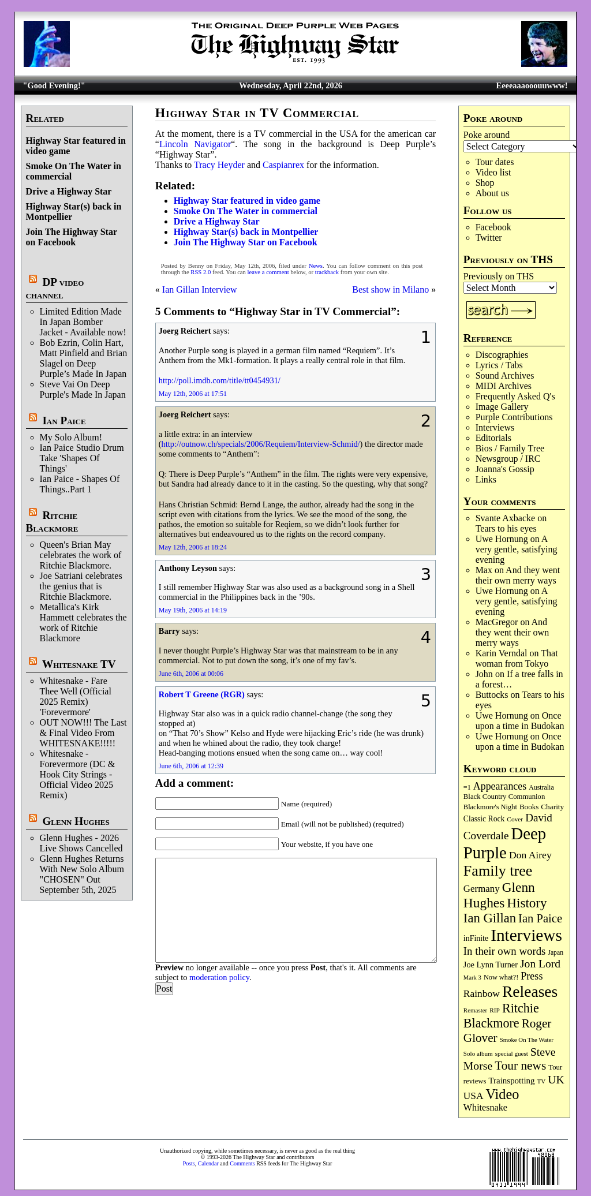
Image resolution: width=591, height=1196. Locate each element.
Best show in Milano (390, 289)
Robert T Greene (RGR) (202, 694)
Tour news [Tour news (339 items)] (520, 1065)
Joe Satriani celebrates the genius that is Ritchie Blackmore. (81, 586)
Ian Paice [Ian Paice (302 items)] (540, 918)
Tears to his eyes (506, 528)
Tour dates (495, 162)
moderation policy (219, 977)
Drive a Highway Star (69, 191)
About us (492, 193)
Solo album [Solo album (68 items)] (478, 1053)
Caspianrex (283, 165)
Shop (485, 183)
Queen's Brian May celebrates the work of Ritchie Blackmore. (81, 555)
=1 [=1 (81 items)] (467, 787)
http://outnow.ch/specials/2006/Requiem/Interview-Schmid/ (261, 443)
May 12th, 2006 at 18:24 (193, 547)
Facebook (493, 227)
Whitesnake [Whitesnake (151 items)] (485, 1107)
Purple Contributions (514, 417)
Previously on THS (498, 276)
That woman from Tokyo (517, 658)
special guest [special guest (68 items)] (511, 1053)
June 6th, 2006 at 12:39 (191, 766)
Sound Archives (505, 375)
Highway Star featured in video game (247, 200)
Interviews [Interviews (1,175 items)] (526, 935)
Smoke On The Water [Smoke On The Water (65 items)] (526, 1039)
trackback (327, 272)
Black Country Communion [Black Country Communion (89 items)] (504, 797)
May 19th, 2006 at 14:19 (193, 610)
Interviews (495, 427)
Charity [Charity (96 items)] (552, 806)
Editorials (493, 438)
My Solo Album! (71, 437)
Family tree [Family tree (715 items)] (497, 870)
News (316, 266)
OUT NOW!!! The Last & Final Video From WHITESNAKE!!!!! (83, 732)
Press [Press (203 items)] (532, 976)
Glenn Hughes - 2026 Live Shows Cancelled (81, 843)
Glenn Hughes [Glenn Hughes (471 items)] (499, 895)
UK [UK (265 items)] (556, 1079)
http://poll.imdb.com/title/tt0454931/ (219, 380)
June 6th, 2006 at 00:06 (191, 674)
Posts (189, 1163)
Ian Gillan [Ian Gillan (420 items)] (489, 918)
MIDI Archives (504, 386)
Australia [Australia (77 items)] (541, 787)
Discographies (502, 355)
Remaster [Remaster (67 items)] (475, 1010)
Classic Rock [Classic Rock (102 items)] (483, 818)
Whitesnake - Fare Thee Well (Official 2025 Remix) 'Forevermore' (75, 696)
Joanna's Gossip (505, 469)
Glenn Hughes (75, 821)
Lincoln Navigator (195, 144)
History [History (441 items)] (527, 902)
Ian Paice (63, 420)
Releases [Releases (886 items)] (530, 991)
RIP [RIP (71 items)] (494, 1010)
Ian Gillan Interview (199, 289)
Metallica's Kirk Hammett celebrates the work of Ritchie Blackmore (83, 622)
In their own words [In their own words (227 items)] (504, 951)
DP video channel (55, 288)
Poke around (486, 135)
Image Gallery (502, 407)
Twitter (489, 237)
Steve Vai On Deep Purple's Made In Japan (83, 389)
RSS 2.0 (200, 272)
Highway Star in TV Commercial (257, 113)
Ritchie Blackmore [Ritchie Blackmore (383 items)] (501, 1015)
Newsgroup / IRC (508, 459)
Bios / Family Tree (510, 448)
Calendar (208, 1163)
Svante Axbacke (506, 518)
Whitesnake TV (79, 664)
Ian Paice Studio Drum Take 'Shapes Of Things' (82, 458)
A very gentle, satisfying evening (517, 549)
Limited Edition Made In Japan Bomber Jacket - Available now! (83, 322)
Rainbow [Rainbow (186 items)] (481, 993)
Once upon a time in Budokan (520, 721)
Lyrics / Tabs (499, 365)
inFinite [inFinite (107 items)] (475, 938)
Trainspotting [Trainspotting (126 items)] (511, 1080)
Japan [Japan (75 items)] (555, 952)
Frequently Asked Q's (515, 396)
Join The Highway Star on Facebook (71, 237)
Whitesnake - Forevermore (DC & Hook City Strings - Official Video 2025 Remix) (77, 774)
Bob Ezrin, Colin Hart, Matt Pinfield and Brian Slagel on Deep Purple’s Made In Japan (84, 358)
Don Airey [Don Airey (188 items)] (530, 855)
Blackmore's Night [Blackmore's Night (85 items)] (490, 807)
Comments (242, 1163)
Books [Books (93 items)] (528, 806)
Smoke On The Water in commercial (245, 211)
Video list (493, 172)
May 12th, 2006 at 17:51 (193, 394)
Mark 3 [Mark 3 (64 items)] (472, 977)
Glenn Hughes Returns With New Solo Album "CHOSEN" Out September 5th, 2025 (82, 874)
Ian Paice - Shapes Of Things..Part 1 (80, 484)
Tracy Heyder (219, 165)
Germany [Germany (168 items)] (481, 888)
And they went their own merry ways (518, 575)
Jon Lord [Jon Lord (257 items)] (540, 964)
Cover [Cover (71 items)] (515, 819)
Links (486, 479)
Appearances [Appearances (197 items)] (499, 786)
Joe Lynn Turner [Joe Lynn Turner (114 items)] (490, 964)
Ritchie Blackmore (52, 521)
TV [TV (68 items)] (541, 1081)
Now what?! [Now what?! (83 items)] (501, 977)
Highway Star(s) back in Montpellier (246, 232)
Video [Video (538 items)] (502, 1094)
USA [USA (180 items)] (473, 1095)
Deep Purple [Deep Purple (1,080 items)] (504, 843)
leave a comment (268, 272)
